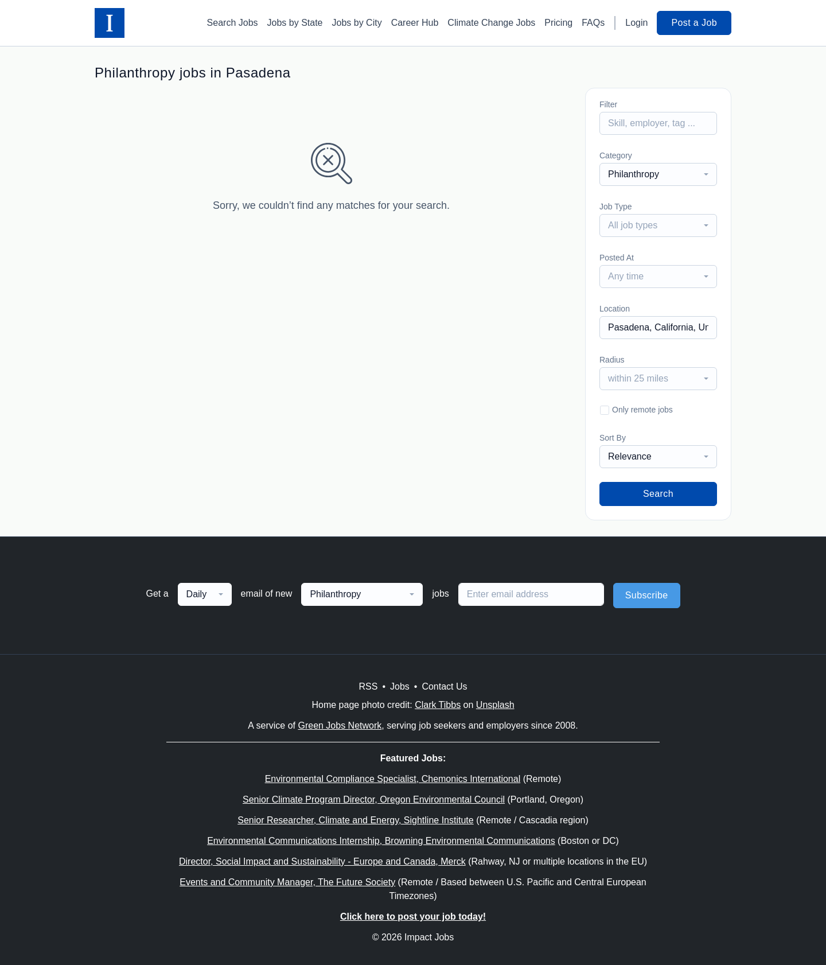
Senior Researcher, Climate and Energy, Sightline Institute (355, 820)
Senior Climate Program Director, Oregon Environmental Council (374, 799)
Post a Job (694, 23)
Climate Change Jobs (491, 23)
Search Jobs (232, 23)
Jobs (400, 686)
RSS (368, 686)
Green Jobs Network (339, 725)
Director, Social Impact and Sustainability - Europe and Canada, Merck (322, 861)
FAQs (593, 23)
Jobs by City (357, 23)
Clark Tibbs (438, 705)
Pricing (558, 23)
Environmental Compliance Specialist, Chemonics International (393, 779)
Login (636, 23)
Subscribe (646, 595)
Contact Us (444, 686)
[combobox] (658, 174)
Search (658, 494)
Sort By (612, 437)
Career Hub (415, 23)
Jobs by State (295, 23)
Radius (612, 359)
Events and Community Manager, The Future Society (287, 882)
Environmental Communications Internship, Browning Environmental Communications (381, 841)
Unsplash (495, 705)
